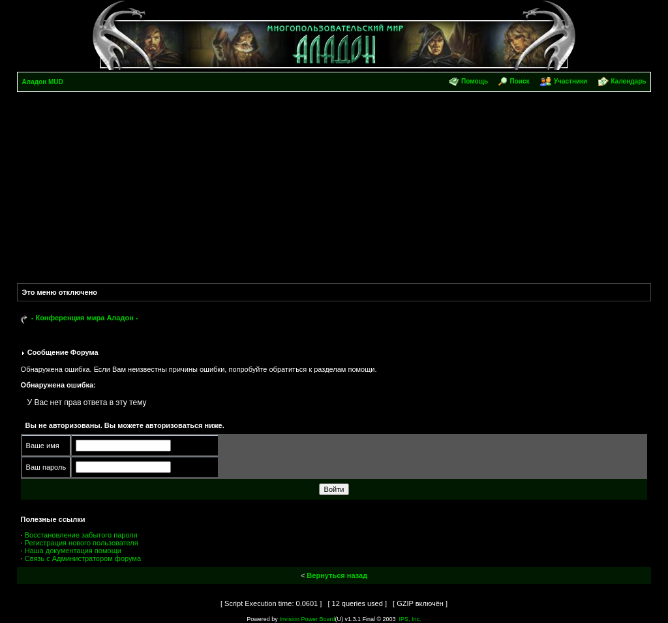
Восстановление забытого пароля (81, 535)
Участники (570, 81)
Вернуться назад (337, 575)
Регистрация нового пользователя (81, 543)
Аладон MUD (42, 81)
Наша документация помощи (73, 551)
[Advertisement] (334, 190)
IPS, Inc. (410, 619)
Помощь (474, 81)
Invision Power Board (307, 619)
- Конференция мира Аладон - (84, 318)
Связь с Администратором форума (83, 558)
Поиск (520, 81)
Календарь (628, 81)
